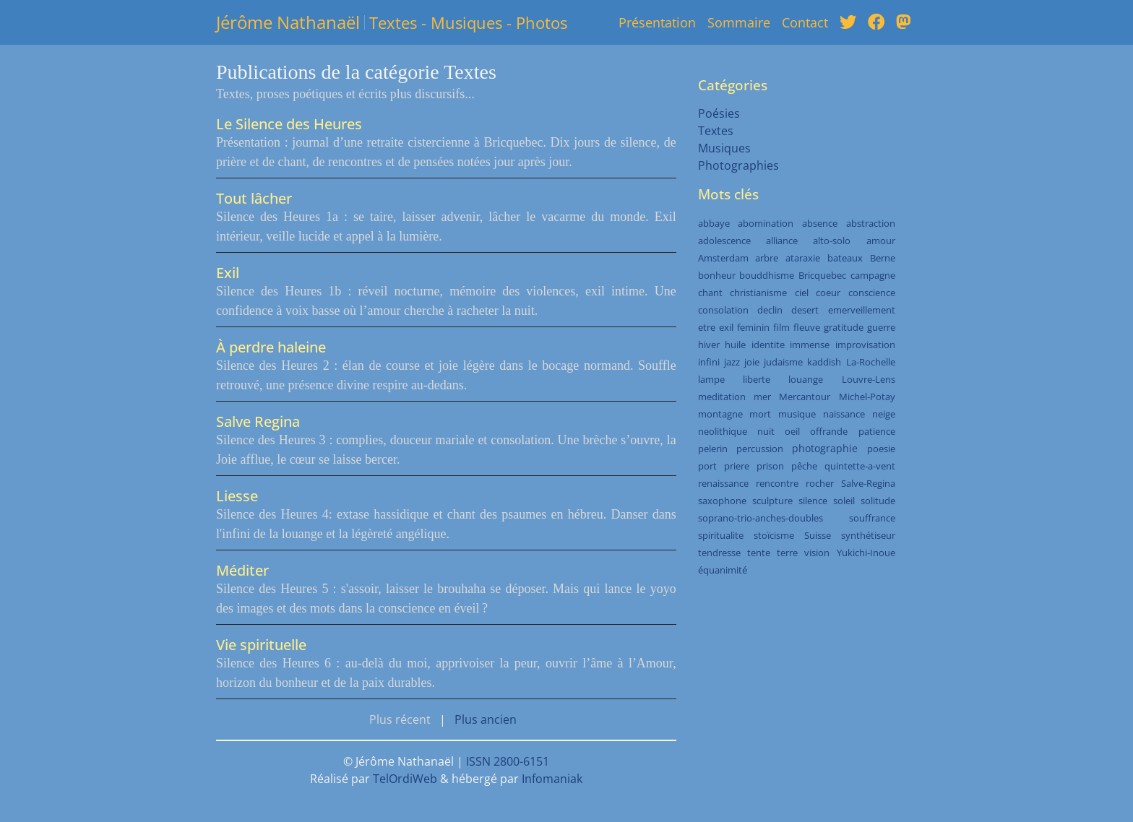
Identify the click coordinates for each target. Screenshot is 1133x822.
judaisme (783, 361)
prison (770, 465)
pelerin (713, 448)
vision (817, 552)
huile (735, 344)
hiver (709, 344)
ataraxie (802, 257)
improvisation (865, 344)
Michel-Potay (867, 396)
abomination (765, 223)
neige (883, 413)
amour (880, 240)
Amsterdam (723, 257)
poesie (881, 448)
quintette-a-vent (859, 465)
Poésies (719, 113)
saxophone (722, 500)
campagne (872, 275)
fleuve (806, 327)
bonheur (717, 275)
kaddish (824, 361)
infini (709, 361)
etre (706, 327)
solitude (878, 500)
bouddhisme (766, 275)
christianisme (758, 292)
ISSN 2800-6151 (507, 761)
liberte (756, 379)
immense (810, 344)
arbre (766, 257)
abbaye (714, 223)
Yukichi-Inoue (866, 552)
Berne (882, 257)
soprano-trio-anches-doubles (760, 517)
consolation (723, 309)
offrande (829, 431)
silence (812, 500)
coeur (828, 292)
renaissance (723, 483)
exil (726, 327)
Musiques (724, 148)
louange (805, 379)
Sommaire (738, 22)
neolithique (722, 431)
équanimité (722, 569)
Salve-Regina (868, 483)
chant (710, 292)
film (781, 327)
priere (736, 465)
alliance (782, 240)
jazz (732, 361)
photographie (825, 448)
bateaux (845, 257)
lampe (711, 379)
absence (819, 223)
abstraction (870, 223)
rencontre (777, 483)
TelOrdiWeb (405, 779)
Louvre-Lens (868, 379)
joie (751, 361)
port (707, 465)
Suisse (817, 535)
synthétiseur (868, 535)
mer (762, 396)
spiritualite (721, 535)
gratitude (843, 327)
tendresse (719, 552)
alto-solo (831, 240)
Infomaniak (552, 779)
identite (768, 344)
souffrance (872, 517)
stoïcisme (774, 535)
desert (805, 309)
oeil (792, 431)
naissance (844, 413)
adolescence (724, 240)
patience (876, 431)
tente (758, 552)
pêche (804, 465)
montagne (720, 413)
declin (770, 309)
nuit (766, 431)
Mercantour (804, 396)
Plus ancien (486, 719)
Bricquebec (822, 275)
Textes (715, 131)
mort (760, 413)
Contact (805, 22)
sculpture (772, 500)
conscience (871, 292)
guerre (881, 327)
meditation (722, 396)
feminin (753, 327)
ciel (802, 292)
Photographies (738, 165)
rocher (820, 483)
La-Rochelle (870, 361)
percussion (759, 448)
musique (797, 413)
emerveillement (861, 309)
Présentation (657, 22)
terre (787, 552)
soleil (844, 500)
